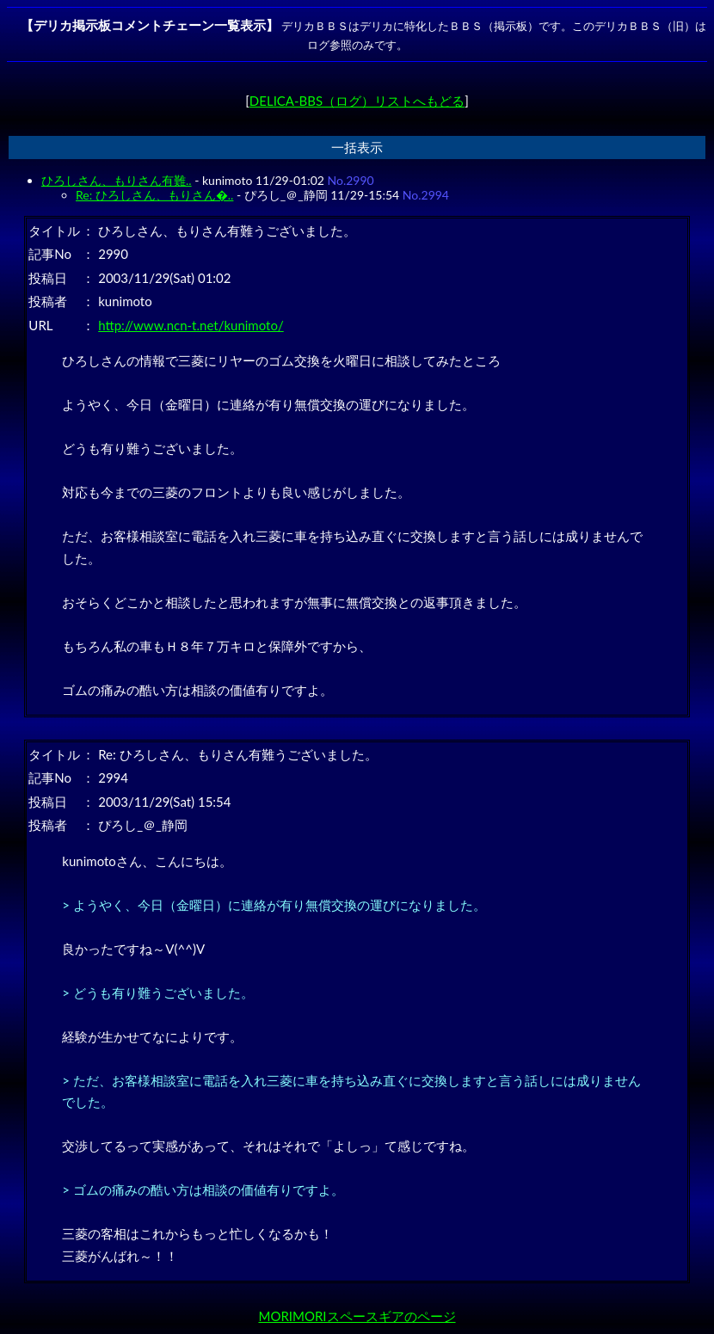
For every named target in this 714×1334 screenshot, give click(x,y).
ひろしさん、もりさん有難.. (116, 180)
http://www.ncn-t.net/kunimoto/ (191, 325)
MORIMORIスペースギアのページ (356, 1316)
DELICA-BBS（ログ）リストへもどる (357, 100)
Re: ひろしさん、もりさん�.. (154, 194)
